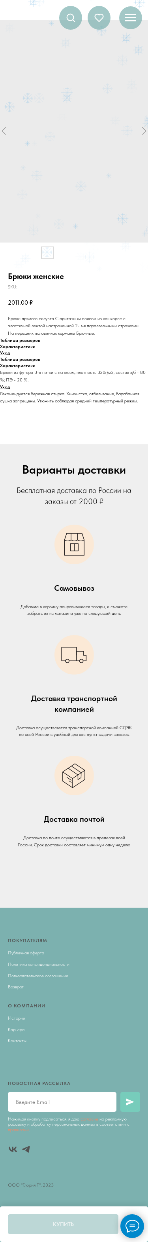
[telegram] (26, 1149)
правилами (18, 1129)
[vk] (13, 1149)
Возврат (16, 987)
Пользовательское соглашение (38, 975)
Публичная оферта (26, 953)
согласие (89, 1119)
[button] (70, 17)
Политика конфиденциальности (38, 964)
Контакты (17, 1040)
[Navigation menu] (130, 18)
